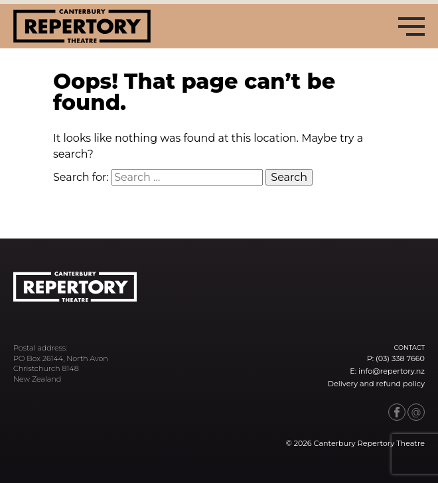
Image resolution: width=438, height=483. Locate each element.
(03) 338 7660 (400, 358)
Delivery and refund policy (376, 383)
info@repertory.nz (391, 371)
